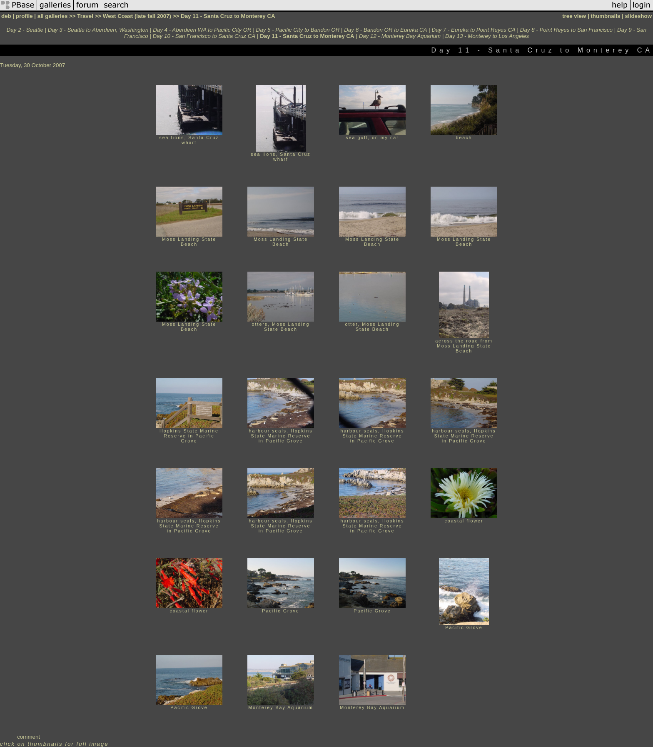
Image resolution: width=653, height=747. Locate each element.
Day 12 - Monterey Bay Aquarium (400, 36)
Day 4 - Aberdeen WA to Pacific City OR (202, 30)
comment (28, 737)
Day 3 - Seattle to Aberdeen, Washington (98, 30)
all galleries (52, 16)
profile (24, 16)
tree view (574, 16)
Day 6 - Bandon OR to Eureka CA (385, 30)
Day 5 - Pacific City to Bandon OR (298, 30)
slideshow (638, 16)
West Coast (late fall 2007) (137, 16)
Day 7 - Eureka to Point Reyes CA (473, 30)
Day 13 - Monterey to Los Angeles (487, 36)
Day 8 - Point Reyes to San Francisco (566, 30)
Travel (85, 16)
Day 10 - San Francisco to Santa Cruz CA (204, 36)
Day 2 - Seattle (25, 30)
